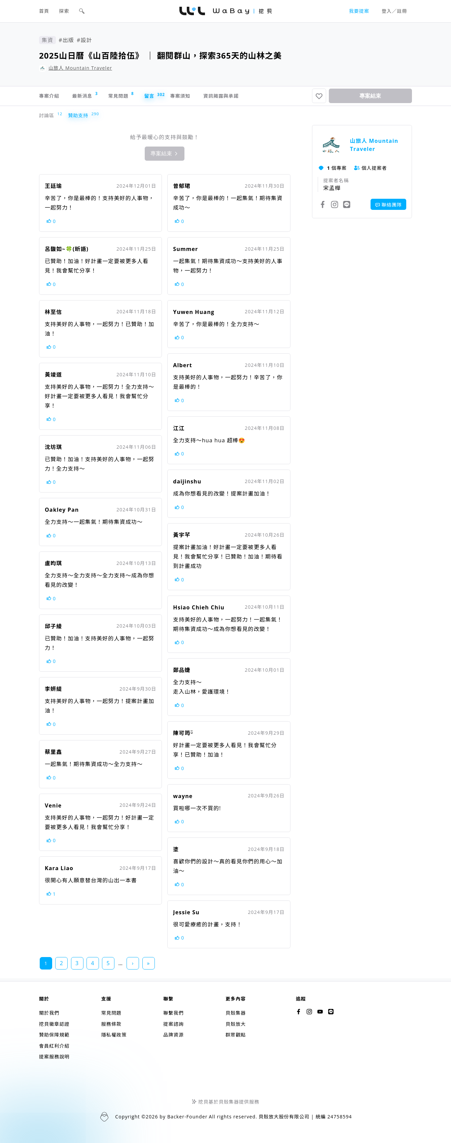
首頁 (44, 11)
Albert (182, 368)
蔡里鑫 (53, 754)
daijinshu (187, 484)
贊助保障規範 (54, 1034)
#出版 (66, 40)
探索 (64, 11)
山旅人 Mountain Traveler (80, 68)
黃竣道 (53, 377)
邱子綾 (53, 629)
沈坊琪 (53, 449)
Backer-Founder (187, 1116)
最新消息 (93, 96)
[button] (82, 11)
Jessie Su (186, 915)
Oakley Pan (62, 512)
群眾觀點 (236, 1034)
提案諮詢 (173, 1024)
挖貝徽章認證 (54, 1024)
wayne (183, 798)
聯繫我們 (173, 1013)
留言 (176, 97)
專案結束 (370, 97)
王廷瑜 (53, 188)
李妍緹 (53, 691)
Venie (53, 808)
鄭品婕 (181, 672)
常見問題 (137, 96)
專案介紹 (50, 97)
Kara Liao (59, 871)
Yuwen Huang (193, 314)
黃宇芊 (181, 537)
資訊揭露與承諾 (260, 97)
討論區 (48, 118)
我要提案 (359, 11)
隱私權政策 (114, 1034)
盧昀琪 (53, 566)
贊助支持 (79, 118)
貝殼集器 (236, 1013)
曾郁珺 (181, 188)
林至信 (53, 314)
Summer (185, 251)
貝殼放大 (236, 1024)
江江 (178, 431)
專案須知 (210, 97)
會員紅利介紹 (54, 1046)
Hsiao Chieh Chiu (198, 610)
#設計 (84, 40)
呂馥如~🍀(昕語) (67, 251)
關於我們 (49, 1013)
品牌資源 (173, 1034)
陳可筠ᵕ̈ (183, 735)
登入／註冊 (394, 11)
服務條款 (111, 1024)
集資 (47, 40)
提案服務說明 (54, 1056)
